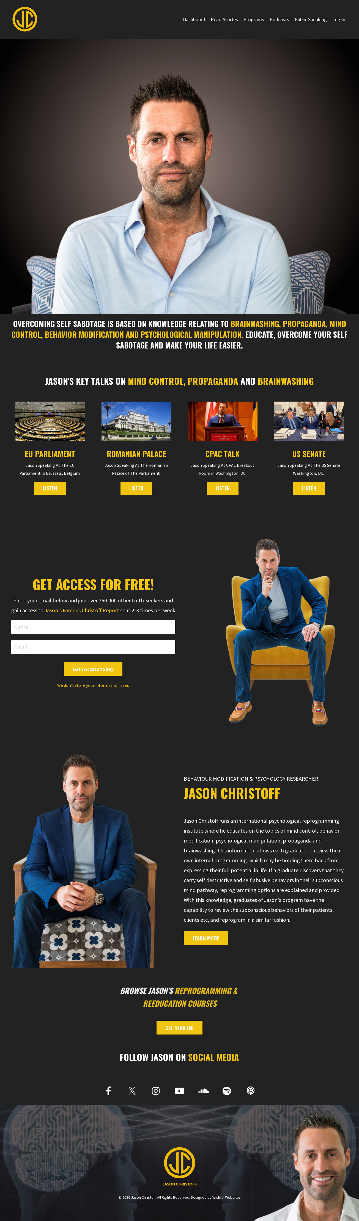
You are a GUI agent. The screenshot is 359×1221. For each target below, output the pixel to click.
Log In (338, 19)
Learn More (206, 938)
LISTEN (50, 488)
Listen (309, 488)
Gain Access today (93, 669)
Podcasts (279, 19)
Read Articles (224, 19)
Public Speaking (311, 19)
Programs (253, 19)
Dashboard (194, 19)
